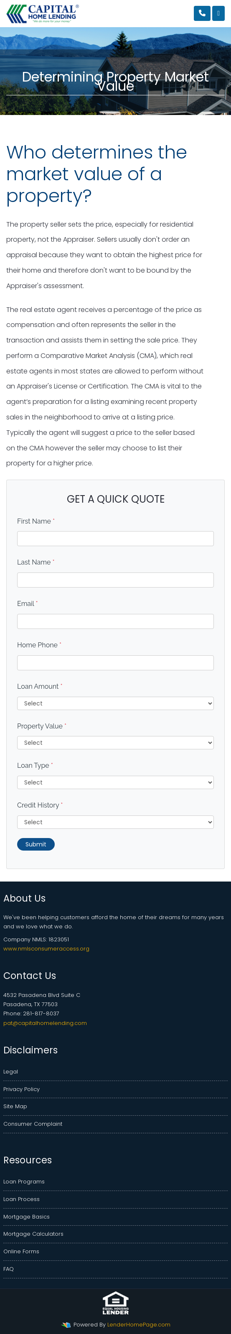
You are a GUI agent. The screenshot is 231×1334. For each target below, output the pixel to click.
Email (27, 604)
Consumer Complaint (32, 1124)
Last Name (36, 562)
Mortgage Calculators (33, 1234)
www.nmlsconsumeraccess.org (46, 949)
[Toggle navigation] (218, 13)
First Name (36, 521)
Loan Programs (24, 1182)
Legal (10, 1072)
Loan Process (21, 1199)
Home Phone (39, 645)
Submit (35, 844)
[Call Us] (202, 13)
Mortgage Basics (26, 1217)
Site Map (15, 1106)
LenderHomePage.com (138, 1324)
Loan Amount (40, 686)
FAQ (8, 1269)
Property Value (41, 726)
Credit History (40, 805)
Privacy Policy (21, 1089)
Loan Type (35, 765)
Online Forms (21, 1251)
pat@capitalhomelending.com (45, 1023)
